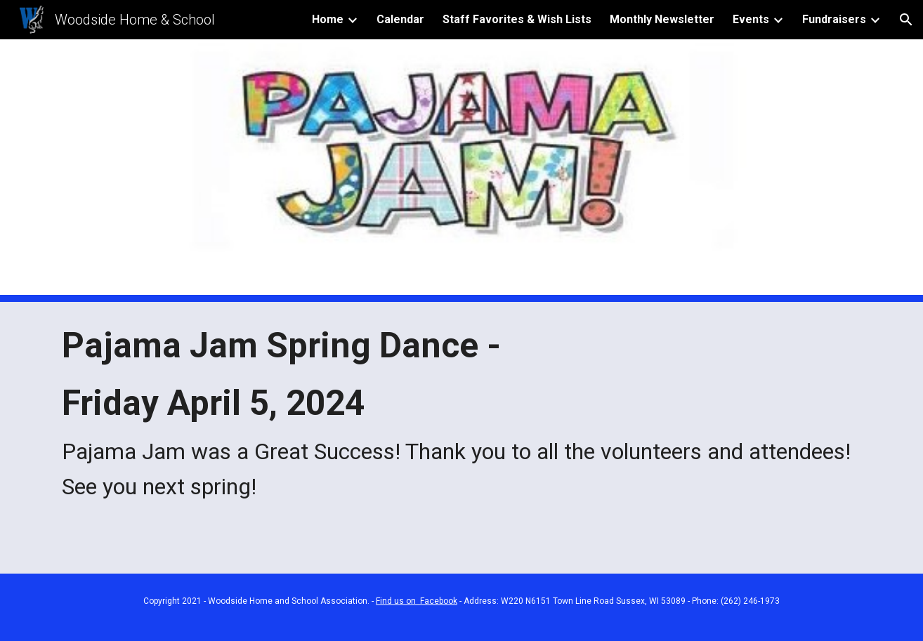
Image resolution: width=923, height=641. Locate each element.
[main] (461, 414)
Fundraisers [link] (834, 19)
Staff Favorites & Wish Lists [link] (517, 19)
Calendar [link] (400, 19)
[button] (906, 20)
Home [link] (327, 19)
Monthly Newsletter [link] (662, 19)
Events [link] (751, 19)
